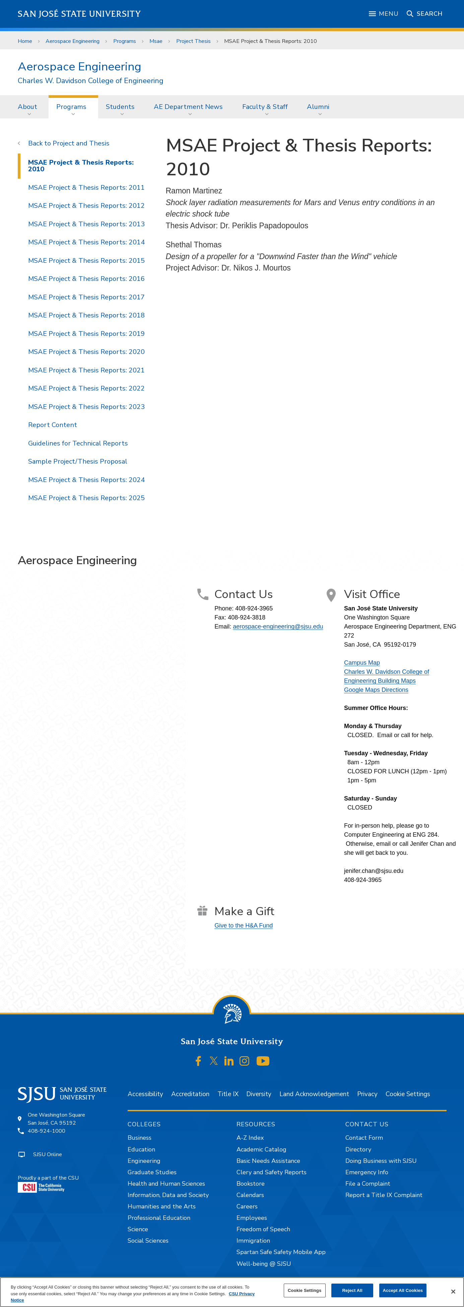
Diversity (258, 1094)
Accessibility (145, 1094)
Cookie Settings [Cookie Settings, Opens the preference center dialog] (304, 1290)
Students (120, 106)
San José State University (79, 14)
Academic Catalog (261, 1149)
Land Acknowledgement (314, 1094)
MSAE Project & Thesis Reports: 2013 (86, 224)
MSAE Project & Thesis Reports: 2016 (86, 278)
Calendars (250, 1195)
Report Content (52, 424)
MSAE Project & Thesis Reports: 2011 (86, 187)
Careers (247, 1206)
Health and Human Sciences (166, 1184)
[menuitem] (29, 106)
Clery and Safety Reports (272, 1172)
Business (139, 1138)
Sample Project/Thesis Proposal (77, 461)
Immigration (253, 1241)
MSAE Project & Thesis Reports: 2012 (86, 205)
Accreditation (190, 1094)
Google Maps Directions (376, 690)
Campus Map (362, 662)
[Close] (453, 1291)
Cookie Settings (408, 1094)
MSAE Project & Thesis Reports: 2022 (86, 388)
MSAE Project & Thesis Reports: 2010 (270, 41)
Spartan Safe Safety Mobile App (281, 1252)
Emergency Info (366, 1172)
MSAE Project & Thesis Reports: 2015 (86, 260)
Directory (358, 1149)
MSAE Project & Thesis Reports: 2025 (86, 497)
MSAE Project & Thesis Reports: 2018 (86, 315)
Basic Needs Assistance (268, 1161)
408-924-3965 (254, 608)
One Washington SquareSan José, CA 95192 (56, 1119)
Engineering (144, 1161)
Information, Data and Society (168, 1195)
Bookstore (251, 1184)
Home (25, 41)
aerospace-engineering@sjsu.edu (278, 626)
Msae (155, 41)
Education (141, 1149)
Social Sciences (148, 1241)
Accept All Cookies (403, 1290)
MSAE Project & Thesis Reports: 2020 (86, 351)
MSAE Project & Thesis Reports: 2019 (86, 333)
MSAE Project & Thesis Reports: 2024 (86, 479)
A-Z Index (250, 1138)
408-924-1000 (46, 1131)
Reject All (352, 1290)
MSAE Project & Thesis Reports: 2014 (86, 242)
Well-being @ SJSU (264, 1264)
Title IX (228, 1094)
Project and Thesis (81, 143)
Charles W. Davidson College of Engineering (90, 81)
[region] (232, 1292)
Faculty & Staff (265, 106)
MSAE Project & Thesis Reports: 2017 (86, 297)
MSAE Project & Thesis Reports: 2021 (86, 370)
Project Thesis (193, 41)
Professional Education (159, 1218)
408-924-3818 (246, 617)
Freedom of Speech (263, 1229)
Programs (124, 41)
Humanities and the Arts (162, 1206)
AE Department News (188, 106)
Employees (252, 1218)
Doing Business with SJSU (381, 1161)
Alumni (318, 106)
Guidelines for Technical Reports (78, 443)
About (27, 106)
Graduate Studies (152, 1172)
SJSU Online (47, 1154)
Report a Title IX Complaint (383, 1195)
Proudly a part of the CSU (48, 1183)
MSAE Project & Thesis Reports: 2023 (86, 406)
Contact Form (364, 1138)
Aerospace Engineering (73, 41)
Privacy (367, 1094)
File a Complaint (367, 1184)
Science (138, 1229)
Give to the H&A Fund (243, 925)
